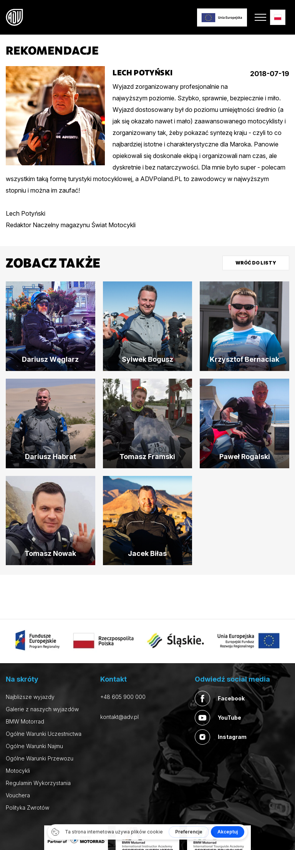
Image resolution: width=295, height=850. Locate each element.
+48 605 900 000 (123, 697)
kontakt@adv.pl (119, 717)
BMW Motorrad (25, 721)
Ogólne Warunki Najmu (34, 746)
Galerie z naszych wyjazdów (42, 709)
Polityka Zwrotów (27, 807)
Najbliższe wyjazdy (30, 697)
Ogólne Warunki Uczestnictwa (43, 733)
